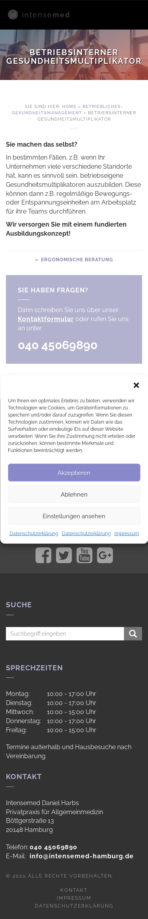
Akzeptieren (74, 472)
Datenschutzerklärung (33, 533)
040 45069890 (53, 847)
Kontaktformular (46, 319)
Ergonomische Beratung (76, 259)
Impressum (126, 533)
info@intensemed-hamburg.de (82, 856)
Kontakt (74, 890)
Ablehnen (74, 494)
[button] (136, 385)
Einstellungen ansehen (74, 515)
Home (69, 106)
